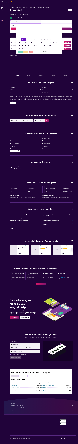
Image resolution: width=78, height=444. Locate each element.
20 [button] (31, 42)
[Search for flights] (2, 5)
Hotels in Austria (25, 7)
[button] (2, 2)
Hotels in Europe (18, 7)
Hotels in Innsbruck (15, 383)
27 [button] (31, 45)
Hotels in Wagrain (41, 7)
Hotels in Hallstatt (44, 383)
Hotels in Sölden (44, 389)
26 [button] (28, 45)
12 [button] (28, 39)
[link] (41, 284)
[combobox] (26, 344)
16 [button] (19, 42)
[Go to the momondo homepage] (8, 1)
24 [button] (22, 45)
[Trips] (2, 17)
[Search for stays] (2, 8)
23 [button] (19, 45)
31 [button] (22, 48)
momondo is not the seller (42, 405)
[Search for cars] (2, 11)
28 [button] (34, 45)
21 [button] (44, 42)
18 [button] (25, 42)
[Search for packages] (2, 13)
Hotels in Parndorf (14, 389)
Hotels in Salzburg (33, 7)
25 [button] (25, 45)
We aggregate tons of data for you (42, 408)
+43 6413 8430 (13, 16)
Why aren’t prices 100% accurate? (42, 410)
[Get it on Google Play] (63, 420)
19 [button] (28, 42)
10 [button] (22, 39)
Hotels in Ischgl (44, 387)
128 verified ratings (22, 17)
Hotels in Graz (14, 385)
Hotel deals (12, 7)
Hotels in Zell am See (15, 387)
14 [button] (44, 39)
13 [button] (41, 39)
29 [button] (37, 45)
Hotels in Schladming (45, 390)
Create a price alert (61, 277)
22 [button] (37, 42)
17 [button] (22, 42)
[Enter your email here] (26, 351)
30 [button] (19, 48)
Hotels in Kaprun (14, 390)
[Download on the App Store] (63, 423)
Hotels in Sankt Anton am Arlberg (48, 385)
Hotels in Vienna (14, 382)
